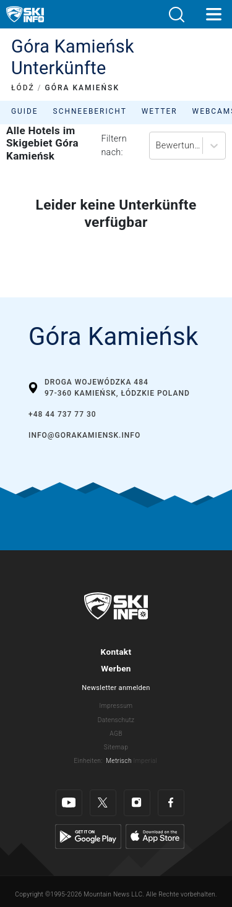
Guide (24, 111)
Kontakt (116, 652)
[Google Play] (88, 835)
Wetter (160, 111)
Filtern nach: (114, 146)
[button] (176, 14)
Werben (116, 668)
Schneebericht (90, 111)
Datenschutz (116, 720)
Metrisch (119, 760)
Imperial (146, 760)
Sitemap (116, 747)
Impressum (116, 705)
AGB (116, 733)
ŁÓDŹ (23, 87)
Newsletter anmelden (116, 688)
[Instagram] (137, 803)
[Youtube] (69, 803)
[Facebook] (171, 803)
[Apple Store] (155, 835)
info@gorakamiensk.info (84, 435)
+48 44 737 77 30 (62, 414)
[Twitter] (103, 803)
